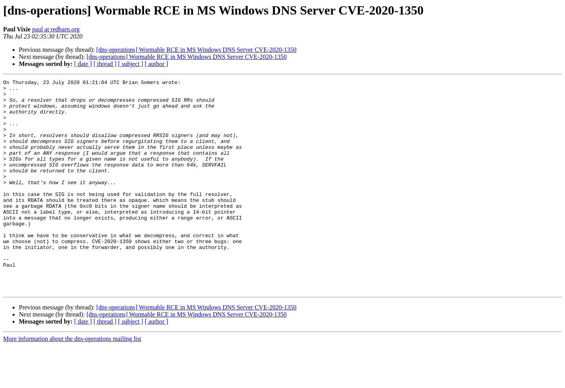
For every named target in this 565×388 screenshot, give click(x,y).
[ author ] (156, 63)
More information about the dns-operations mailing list (72, 381)
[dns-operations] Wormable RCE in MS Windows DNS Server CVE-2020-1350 (196, 49)
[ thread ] (105, 63)
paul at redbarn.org (56, 29)
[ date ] (83, 63)
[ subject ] (130, 63)
